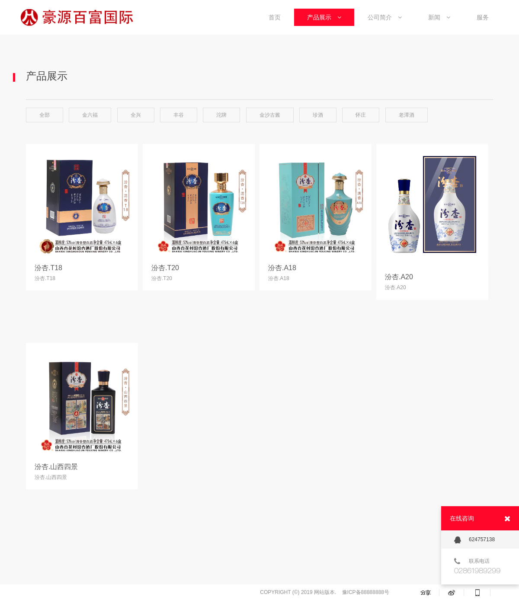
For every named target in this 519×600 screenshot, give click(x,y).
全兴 (136, 115)
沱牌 (221, 115)
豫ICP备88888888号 (365, 592)
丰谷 (178, 115)
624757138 (474, 539)
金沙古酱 (270, 115)
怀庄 (361, 115)
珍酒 (318, 115)
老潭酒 (406, 115)
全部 (44, 115)
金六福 (90, 115)
